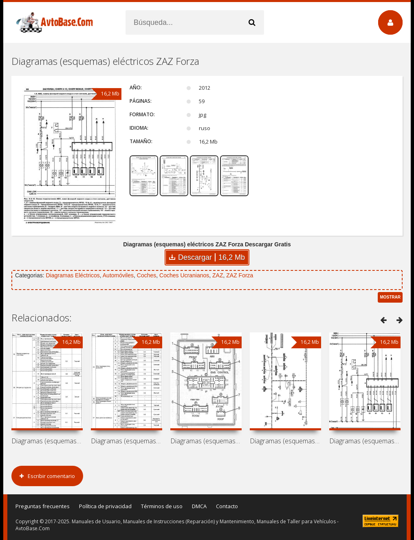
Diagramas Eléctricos (72, 275)
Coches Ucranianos (184, 275)
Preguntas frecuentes (42, 506)
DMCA (199, 506)
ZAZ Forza (239, 275)
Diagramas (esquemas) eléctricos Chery (47, 440)
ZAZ (217, 275)
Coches (146, 275)
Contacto (227, 506)
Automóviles (118, 275)
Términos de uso (162, 506)
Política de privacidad (105, 506)
